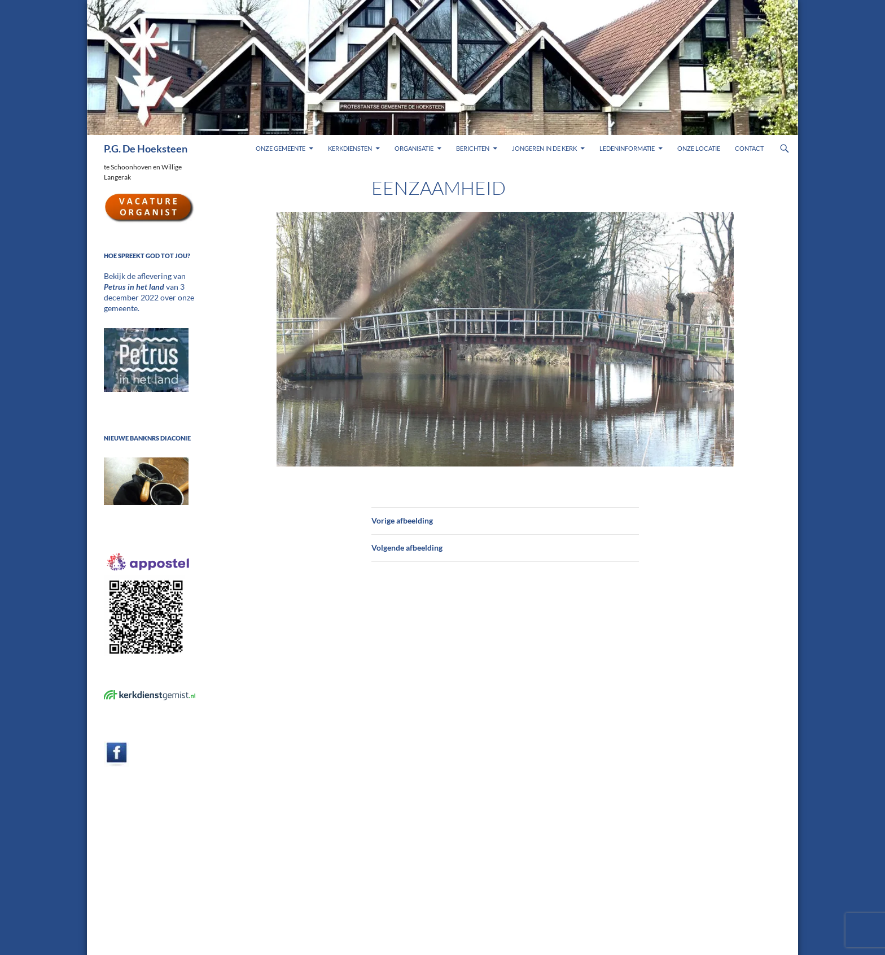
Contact (749, 148)
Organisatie (414, 148)
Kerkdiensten (350, 148)
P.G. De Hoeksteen (145, 148)
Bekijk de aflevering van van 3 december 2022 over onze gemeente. (148, 286)
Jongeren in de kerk (544, 148)
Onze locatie (698, 148)
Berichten (472, 148)
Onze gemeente (280, 148)
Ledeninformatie (627, 148)
